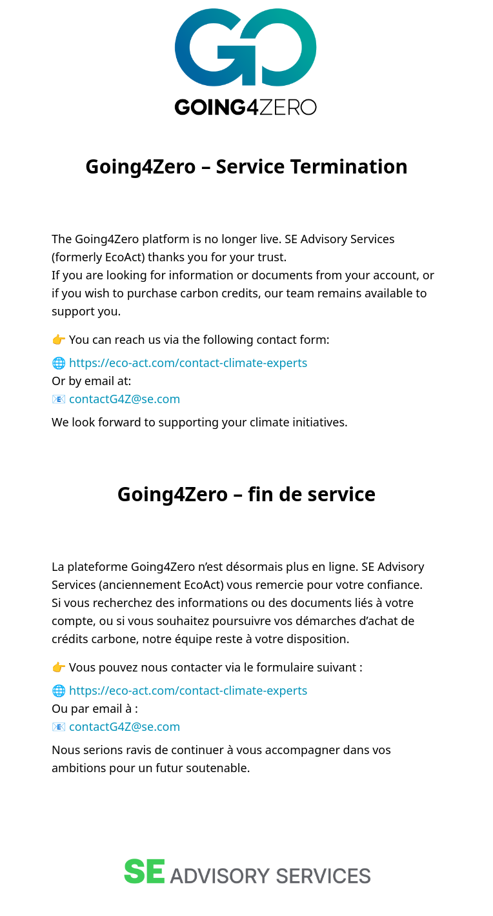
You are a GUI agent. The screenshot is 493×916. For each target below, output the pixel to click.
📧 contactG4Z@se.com (116, 398)
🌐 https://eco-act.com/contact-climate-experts (179, 362)
